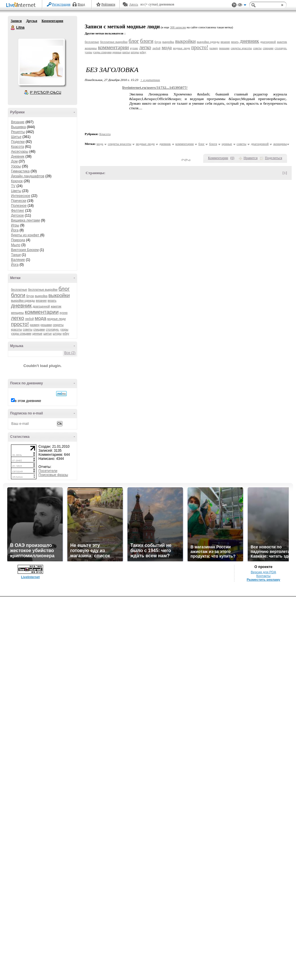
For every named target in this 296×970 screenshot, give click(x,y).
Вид (242, 5)
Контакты (263, 576)
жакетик (56, 306)
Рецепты (18, 132)
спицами (39, 329)
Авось (133, 4)
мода (40, 318)
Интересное (20, 196)
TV (13, 186)
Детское (17, 215)
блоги (18, 295)
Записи (16, 21)
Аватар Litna (41, 62)
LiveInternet (22, 5)
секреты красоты (241, 48)
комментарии (42, 312)
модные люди (56, 318)
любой (29, 318)
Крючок (17, 181)
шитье (47, 333)
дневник (21, 306)
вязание (41, 300)
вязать (52, 300)
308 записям (178, 27)
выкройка (41, 296)
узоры (64, 329)
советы (27, 329)
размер (35, 325)
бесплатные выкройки (43, 289)
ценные (37, 333)
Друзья (31, 21)
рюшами (46, 325)
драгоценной (41, 306)
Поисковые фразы (53, 475)
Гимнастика (20, 171)
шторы (57, 333)
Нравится (251, 158)
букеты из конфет (25, 235)
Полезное (19, 206)
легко (17, 318)
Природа (18, 240)
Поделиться (273, 158)
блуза (30, 296)
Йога (14, 230)
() (232, 158)
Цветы (16, 191)
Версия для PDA (263, 572)
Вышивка (18, 127)
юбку (65, 333)
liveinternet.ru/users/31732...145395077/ (155, 87)
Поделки (18, 142)
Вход (81, 4)
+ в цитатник (150, 80)
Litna (13, 27)
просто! (20, 324)
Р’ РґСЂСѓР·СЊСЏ (45, 93)
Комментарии (52, 21)
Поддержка (234, 5)
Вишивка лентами (25, 220)
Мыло (15, 245)
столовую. (52, 329)
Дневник (17, 156)
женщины (17, 312)
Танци (16, 255)
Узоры (16, 166)
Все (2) (69, 353)
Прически (18, 201)
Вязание (18, 122)
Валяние (18, 260)
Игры (15, 225)
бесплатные (19, 289)
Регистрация (61, 4)
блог (64, 289)
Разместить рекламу (263, 579)
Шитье (16, 137)
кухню (64, 312)
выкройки (59, 295)
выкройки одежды (23, 300)
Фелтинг (17, 211)
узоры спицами (21, 333)
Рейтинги (108, 4)
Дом (14, 161)
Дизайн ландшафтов (27, 176)
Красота (17, 147)
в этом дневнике (28, 401)
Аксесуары (19, 152)
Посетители (47, 471)
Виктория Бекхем (25, 250)
